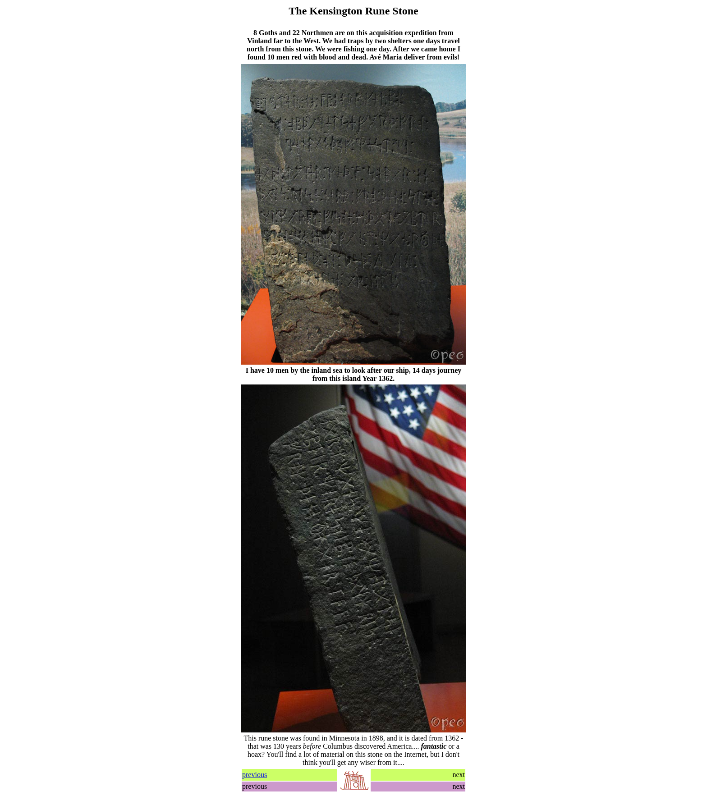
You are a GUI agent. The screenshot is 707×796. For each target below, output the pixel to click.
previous (254, 774)
